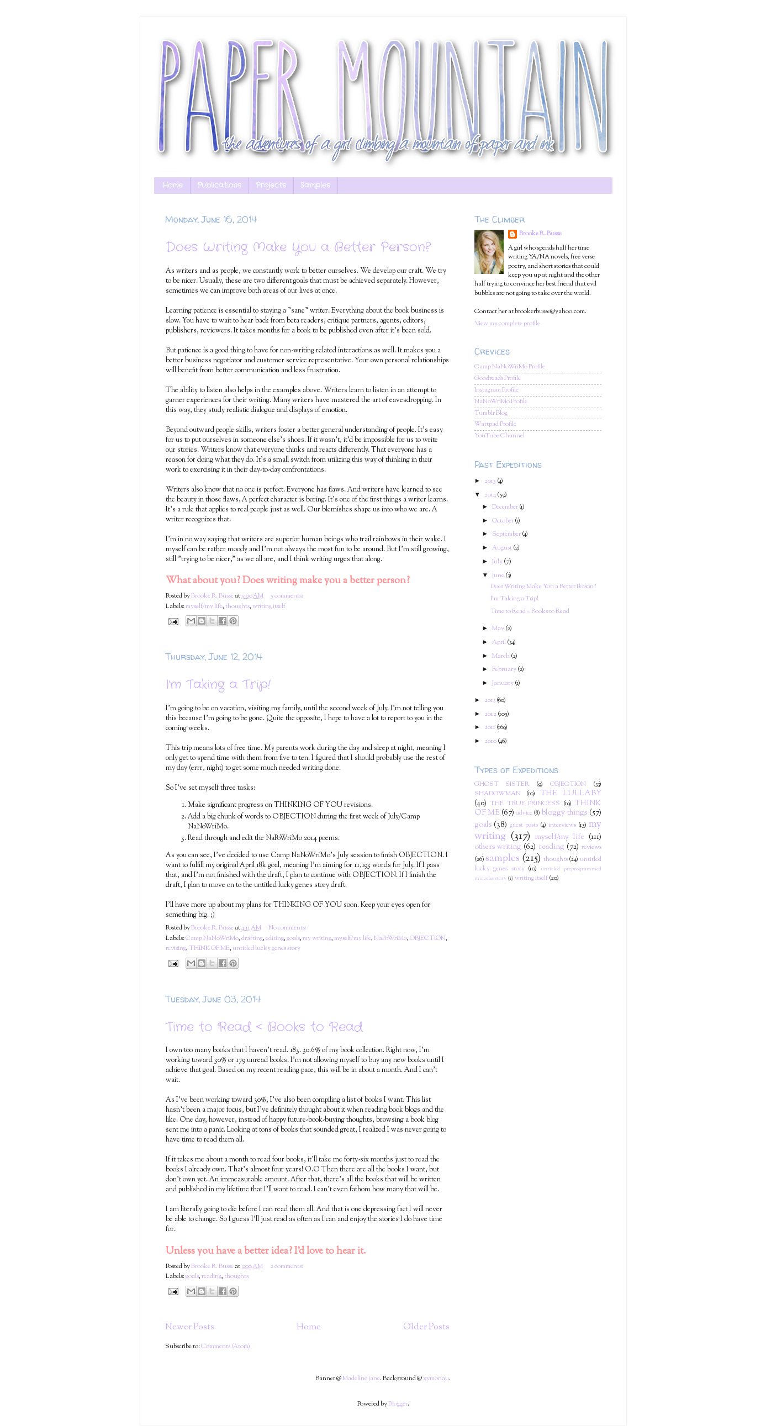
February (504, 669)
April (499, 642)
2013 (490, 700)
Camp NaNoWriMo (212, 938)
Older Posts (426, 1327)
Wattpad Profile (495, 424)
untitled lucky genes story (266, 948)
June (498, 575)
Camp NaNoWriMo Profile (509, 367)
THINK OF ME (209, 948)
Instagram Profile (496, 390)
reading (211, 1276)
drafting (252, 938)
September (507, 534)
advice (524, 813)
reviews (591, 847)
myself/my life (204, 606)
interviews (562, 825)
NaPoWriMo (390, 938)
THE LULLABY (571, 793)
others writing (497, 847)
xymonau (436, 1378)
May (498, 628)
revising (176, 948)
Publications (219, 186)
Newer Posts (189, 1327)
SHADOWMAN (497, 794)
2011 (490, 727)
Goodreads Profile (497, 378)
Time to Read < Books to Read (264, 1027)
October (503, 521)
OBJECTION (428, 938)
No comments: (287, 928)
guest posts (524, 825)
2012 (491, 714)
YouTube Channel (499, 436)
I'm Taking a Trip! (218, 685)
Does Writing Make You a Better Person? (298, 247)
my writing (317, 938)
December (505, 507)
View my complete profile (507, 324)
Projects (271, 186)
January (503, 683)
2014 (490, 495)
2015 (490, 481)
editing (275, 938)
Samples (315, 186)
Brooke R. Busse (540, 234)
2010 (491, 741)
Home (172, 186)
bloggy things (564, 812)
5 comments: (287, 596)
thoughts (237, 606)
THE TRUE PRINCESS (525, 804)
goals (293, 938)
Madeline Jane (361, 1378)
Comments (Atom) (225, 1346)
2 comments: (286, 1266)
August (502, 548)
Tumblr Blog (491, 413)
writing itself (269, 606)
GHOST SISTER (502, 784)
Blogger (398, 1404)
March (501, 656)
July (498, 562)
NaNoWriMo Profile (500, 401)
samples (502, 858)
